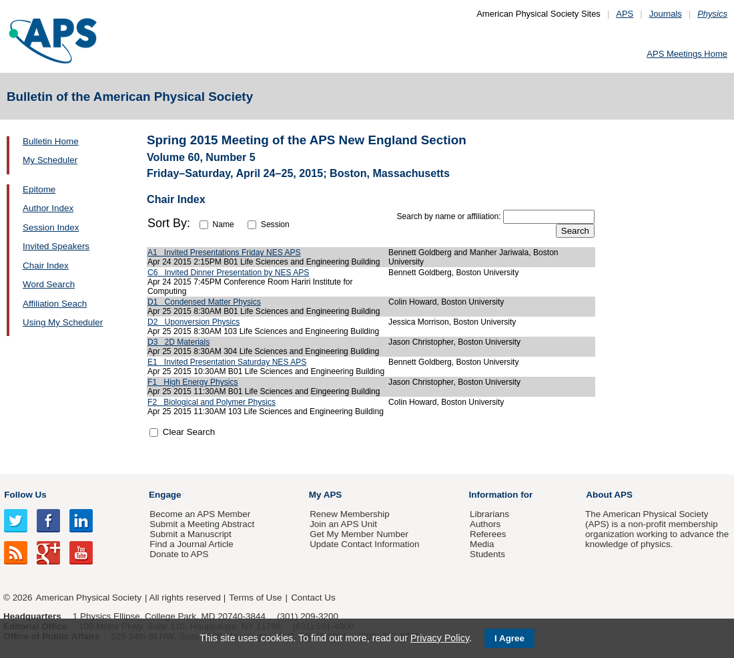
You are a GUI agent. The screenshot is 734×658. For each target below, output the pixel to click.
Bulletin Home (51, 141)
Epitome (39, 189)
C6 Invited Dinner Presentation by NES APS (228, 272)
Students (487, 554)
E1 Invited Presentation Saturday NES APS (226, 362)
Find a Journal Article (191, 544)
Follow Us (25, 495)
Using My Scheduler (63, 322)
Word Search (49, 284)
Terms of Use (255, 598)
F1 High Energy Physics (192, 382)
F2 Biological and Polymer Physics (211, 402)
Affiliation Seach (55, 304)
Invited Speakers (56, 246)
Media (482, 544)
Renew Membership (350, 514)
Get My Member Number (359, 534)
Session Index (51, 227)
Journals (665, 14)
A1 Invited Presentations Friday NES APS (224, 252)
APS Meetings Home (687, 54)
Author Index (48, 208)
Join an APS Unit (343, 524)
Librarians (489, 514)
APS (624, 14)
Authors (485, 524)
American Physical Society (88, 598)
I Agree (509, 638)
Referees (488, 534)
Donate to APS (178, 554)
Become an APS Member (199, 514)
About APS (609, 495)
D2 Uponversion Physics (193, 322)
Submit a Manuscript (190, 534)
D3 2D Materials (178, 342)
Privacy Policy (439, 638)
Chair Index (46, 266)
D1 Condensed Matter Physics (204, 302)
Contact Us (313, 598)
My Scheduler (50, 160)
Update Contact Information (364, 544)
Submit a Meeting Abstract (201, 524)
